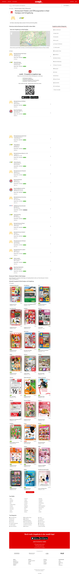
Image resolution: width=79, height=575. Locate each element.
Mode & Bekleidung (57, 61)
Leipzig (25, 500)
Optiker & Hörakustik (28, 523)
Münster (25, 511)
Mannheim (26, 510)
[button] (48, 32)
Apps (76, 1)
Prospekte (4, 1)
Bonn (25, 508)
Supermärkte (56, 82)
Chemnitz (40, 508)
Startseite (14, 560)
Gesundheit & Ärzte (27, 517)
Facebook (45, 560)
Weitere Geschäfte (56, 89)
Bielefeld (25, 507)
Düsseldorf (11, 508)
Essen (10, 510)
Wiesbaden (40, 500)
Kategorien (14, 1)
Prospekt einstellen (31, 560)
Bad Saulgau (11, 8)
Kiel (39, 510)
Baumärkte (55, 36)
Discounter (55, 40)
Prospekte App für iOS (39, 545)
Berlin (42, 2)
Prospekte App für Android (39, 544)
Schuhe (55, 72)
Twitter (44, 561)
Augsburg (40, 501)
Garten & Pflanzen (12, 526)
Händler (9, 1)
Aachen (39, 504)
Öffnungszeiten (15, 561)
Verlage (29, 561)
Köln (10, 503)
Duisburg (25, 503)
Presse (60, 561)
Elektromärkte (56, 47)
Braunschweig (41, 507)
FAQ (29, 562)
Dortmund (11, 507)
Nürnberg (25, 501)
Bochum (25, 504)
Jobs (59, 560)
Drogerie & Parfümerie (57, 43)
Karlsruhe (40, 498)
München (11, 501)
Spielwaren (55, 75)
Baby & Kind (55, 33)
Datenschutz (61, 562)
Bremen (11, 511)
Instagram (45, 562)
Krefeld (39, 511)
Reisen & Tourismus (57, 65)
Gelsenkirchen (41, 503)
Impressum (61, 565)
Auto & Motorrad (56, 29)
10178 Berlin (66, 5)
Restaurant (55, 68)
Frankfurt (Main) (12, 504)
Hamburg (11, 500)
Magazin (72, 1)
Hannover (26, 498)
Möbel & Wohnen (57, 58)
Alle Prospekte (30, 492)
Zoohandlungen (56, 86)
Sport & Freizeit (56, 79)
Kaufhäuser (56, 54)
